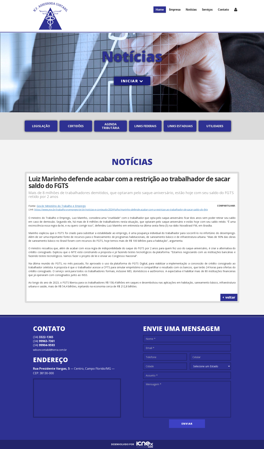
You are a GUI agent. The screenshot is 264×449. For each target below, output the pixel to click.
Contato (223, 10)
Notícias (191, 10)
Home (160, 10)
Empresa (174, 10)
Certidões (76, 126)
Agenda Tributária (110, 126)
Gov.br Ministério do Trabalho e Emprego (61, 206)
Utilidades (214, 126)
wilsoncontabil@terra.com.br (50, 350)
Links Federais (145, 126)
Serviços (207, 10)
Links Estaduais (180, 126)
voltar (229, 297)
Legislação (41, 126)
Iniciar (132, 80)
